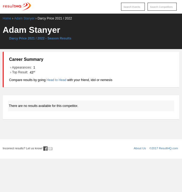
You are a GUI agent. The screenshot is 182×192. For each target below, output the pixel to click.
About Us (140, 148)
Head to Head (56, 80)
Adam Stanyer (24, 18)
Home (7, 18)
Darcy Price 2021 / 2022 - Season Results (40, 38)
